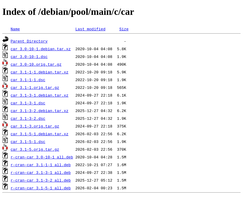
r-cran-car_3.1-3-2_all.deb (41, 180)
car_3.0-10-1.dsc (29, 56)
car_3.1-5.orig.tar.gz (35, 149)
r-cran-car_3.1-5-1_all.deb (41, 188)
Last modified (90, 29)
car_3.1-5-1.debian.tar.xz (39, 133)
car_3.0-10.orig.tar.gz (36, 64)
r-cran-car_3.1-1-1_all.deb (41, 164)
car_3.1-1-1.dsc (28, 79)
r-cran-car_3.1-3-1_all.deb (41, 172)
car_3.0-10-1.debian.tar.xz (41, 48)
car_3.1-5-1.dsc (28, 141)
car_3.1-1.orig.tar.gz (35, 87)
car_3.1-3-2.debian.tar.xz (39, 110)
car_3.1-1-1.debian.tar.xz (39, 72)
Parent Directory (29, 41)
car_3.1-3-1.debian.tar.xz (39, 95)
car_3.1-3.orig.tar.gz (35, 126)
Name (15, 29)
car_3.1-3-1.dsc (28, 103)
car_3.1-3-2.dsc (28, 118)
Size (123, 29)
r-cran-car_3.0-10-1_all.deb (42, 157)
